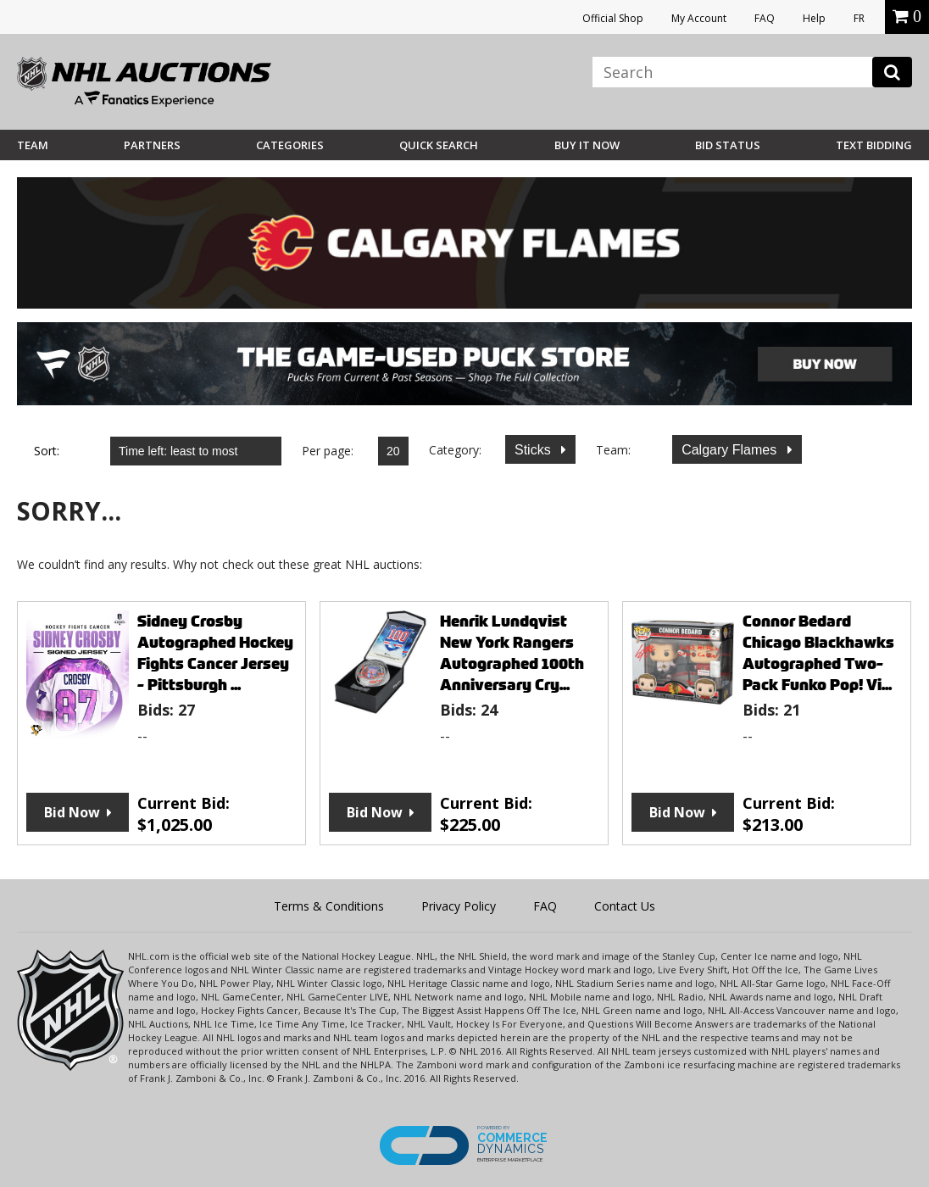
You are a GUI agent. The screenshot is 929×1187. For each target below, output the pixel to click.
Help (814, 18)
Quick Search (438, 145)
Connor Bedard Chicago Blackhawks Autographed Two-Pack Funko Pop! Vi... (818, 652)
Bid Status (727, 145)
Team (32, 145)
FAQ (764, 18)
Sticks (534, 450)
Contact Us (624, 906)
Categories (290, 145)
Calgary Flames (730, 450)
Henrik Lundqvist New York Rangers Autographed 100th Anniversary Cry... (512, 652)
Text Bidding (874, 145)
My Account (698, 18)
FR (859, 18)
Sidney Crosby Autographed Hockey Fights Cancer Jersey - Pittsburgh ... (215, 652)
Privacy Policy (458, 906)
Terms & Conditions (329, 906)
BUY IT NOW (587, 145)
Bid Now (72, 812)
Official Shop (612, 18)
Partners (152, 145)
